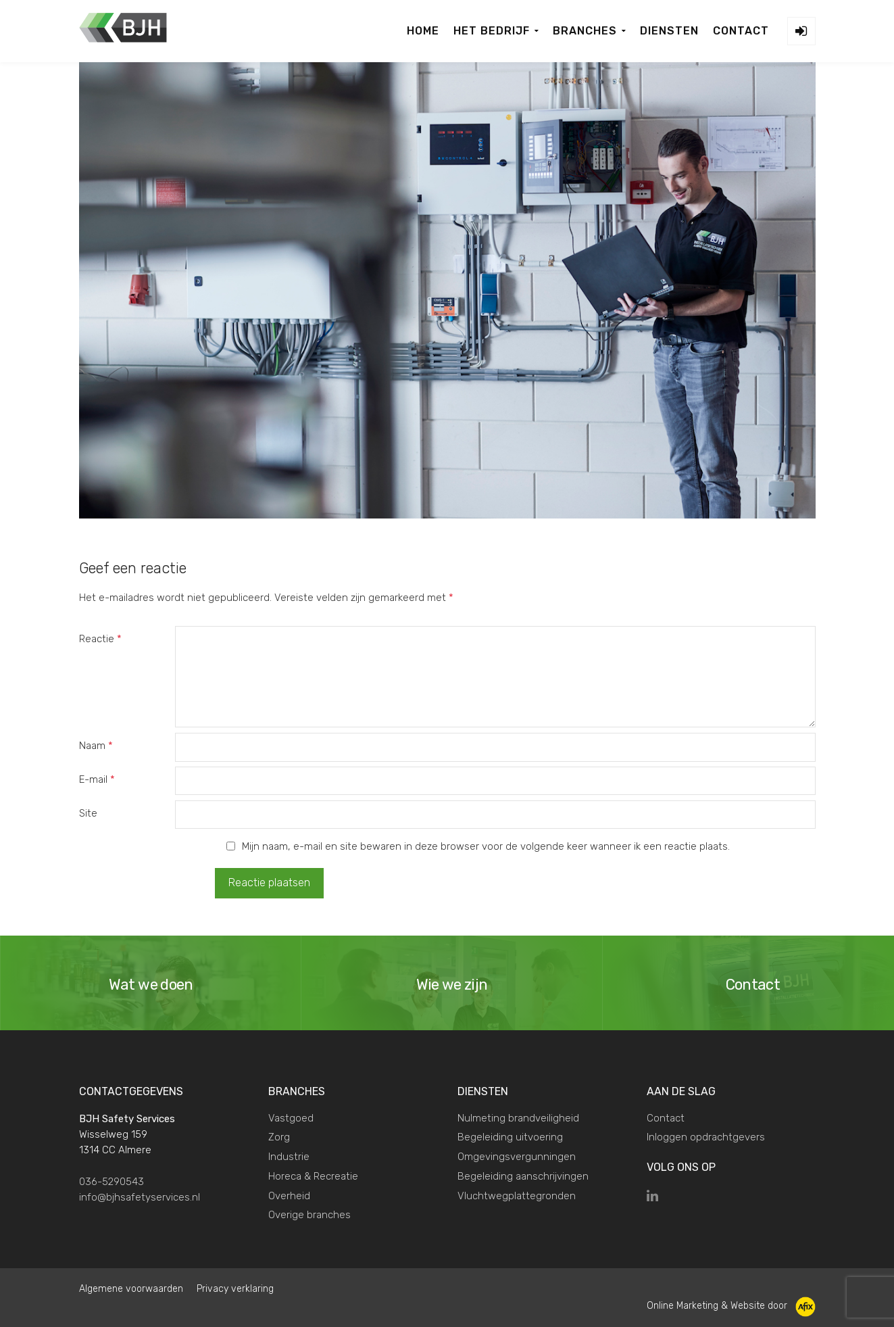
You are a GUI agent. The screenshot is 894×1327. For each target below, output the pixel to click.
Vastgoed (291, 1117)
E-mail (97, 779)
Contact (666, 1117)
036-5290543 (111, 1180)
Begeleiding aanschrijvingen (523, 1175)
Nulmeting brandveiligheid (518, 1117)
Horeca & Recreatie (313, 1175)
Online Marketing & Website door (731, 1305)
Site (88, 813)
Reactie (100, 639)
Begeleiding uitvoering (510, 1136)
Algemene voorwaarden (131, 1288)
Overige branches (309, 1214)
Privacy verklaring (235, 1288)
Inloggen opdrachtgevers (706, 1136)
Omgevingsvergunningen (516, 1156)
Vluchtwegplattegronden (516, 1194)
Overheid (289, 1194)
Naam (96, 746)
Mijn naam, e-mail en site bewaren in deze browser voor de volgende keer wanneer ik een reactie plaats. (486, 846)
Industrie (288, 1156)
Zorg (279, 1136)
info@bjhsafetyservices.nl (139, 1196)
